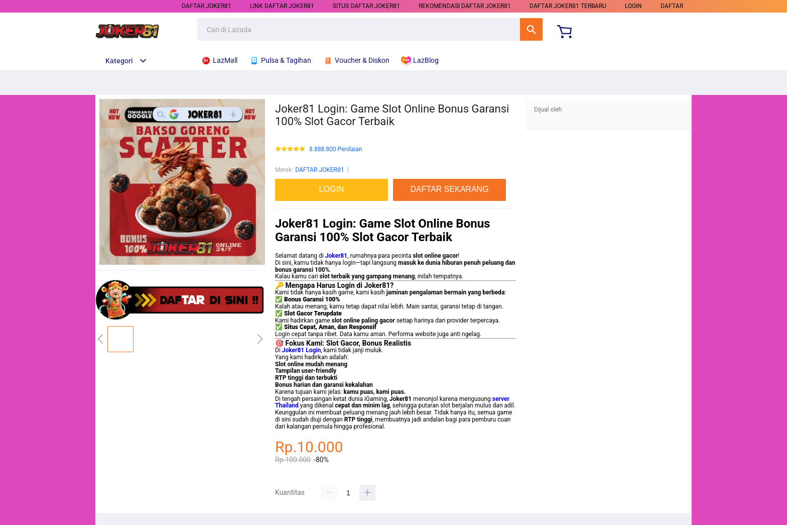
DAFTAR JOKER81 (206, 6)
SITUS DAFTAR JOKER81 (366, 6)
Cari (531, 29)
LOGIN (633, 6)
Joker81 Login (301, 350)
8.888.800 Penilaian (335, 149)
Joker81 (336, 255)
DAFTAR (672, 6)
